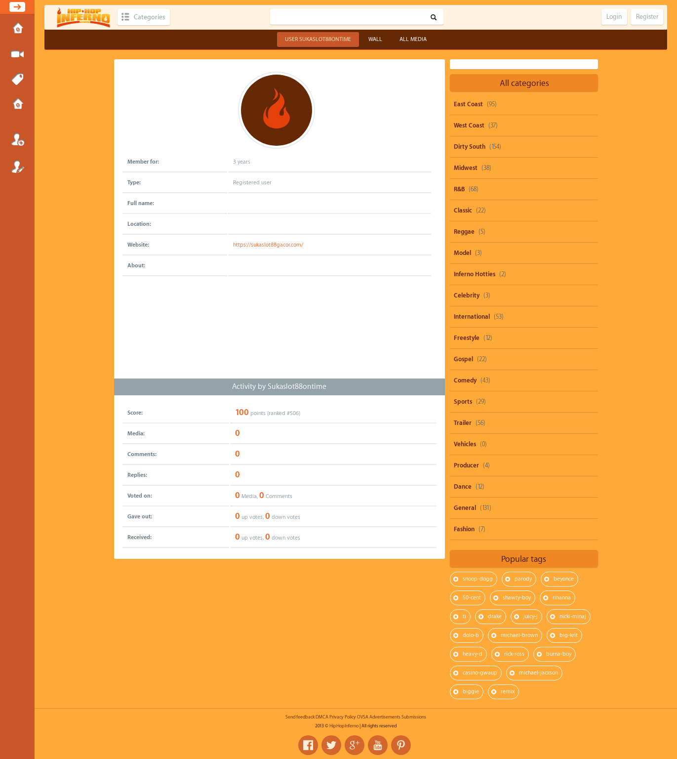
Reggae (464, 231)
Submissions (17, 104)
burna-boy (558, 654)
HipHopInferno (343, 725)
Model (462, 253)
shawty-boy (517, 597)
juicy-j (530, 616)
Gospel (463, 359)
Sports (463, 401)
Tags (17, 79)
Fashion (464, 529)
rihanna (562, 597)
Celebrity (466, 295)
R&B (459, 189)
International (472, 316)
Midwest (466, 168)
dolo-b (471, 635)
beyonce (564, 579)
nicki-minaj (572, 616)
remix (508, 691)
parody (523, 579)
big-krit (568, 635)
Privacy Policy (342, 717)
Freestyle (466, 338)
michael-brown (519, 635)
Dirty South (469, 146)
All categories (524, 83)
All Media (413, 39)
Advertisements (384, 717)
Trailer (463, 423)
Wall (375, 39)
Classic (463, 210)
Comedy (465, 380)
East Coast (468, 104)
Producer (466, 465)
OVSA (362, 717)
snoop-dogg (478, 579)
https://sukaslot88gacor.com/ (268, 245)
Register (17, 166)
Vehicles (465, 444)
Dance (463, 486)
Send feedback (300, 717)
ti (464, 616)
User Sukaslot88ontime (318, 39)
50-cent (472, 597)
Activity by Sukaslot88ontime (279, 386)
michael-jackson (538, 673)
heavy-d (472, 654)
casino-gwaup (480, 673)
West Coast (469, 125)
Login (17, 139)
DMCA (322, 717)
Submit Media (17, 54)
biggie (471, 691)
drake (495, 616)
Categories (149, 17)
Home (17, 29)
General (465, 508)
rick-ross (514, 654)
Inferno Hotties (474, 274)
